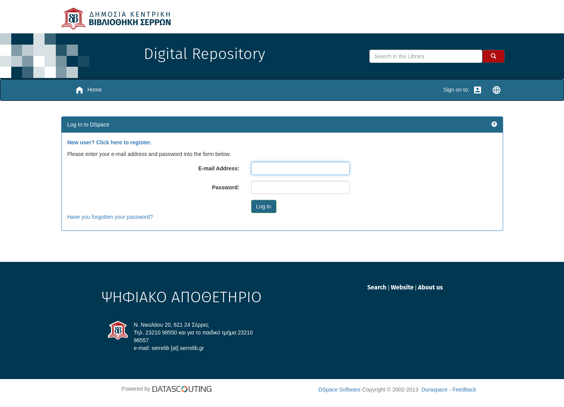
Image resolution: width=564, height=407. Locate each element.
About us (430, 287)
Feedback (464, 389)
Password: (226, 187)
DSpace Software (339, 389)
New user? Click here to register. (109, 142)
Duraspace (434, 389)
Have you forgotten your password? (110, 217)
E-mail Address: (219, 168)
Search (377, 287)
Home (88, 90)
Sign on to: (462, 90)
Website (403, 287)
